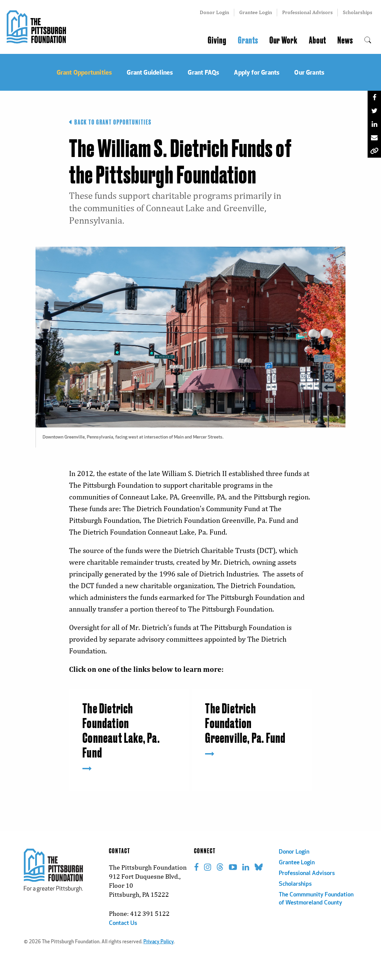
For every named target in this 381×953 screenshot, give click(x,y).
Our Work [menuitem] (283, 40)
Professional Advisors (307, 12)
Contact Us (123, 923)
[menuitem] (368, 40)
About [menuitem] (317, 40)
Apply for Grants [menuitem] (256, 72)
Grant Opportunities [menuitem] (84, 72)
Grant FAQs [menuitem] (203, 72)
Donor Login (214, 12)
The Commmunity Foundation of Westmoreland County (316, 899)
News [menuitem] (345, 40)
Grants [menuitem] (248, 40)
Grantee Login (255, 12)
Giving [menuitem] (217, 40)
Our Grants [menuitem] (309, 72)
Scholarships (357, 12)
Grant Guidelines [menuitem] (150, 72)
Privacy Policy (158, 942)
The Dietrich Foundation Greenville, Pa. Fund (245, 724)
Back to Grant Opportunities (110, 122)
